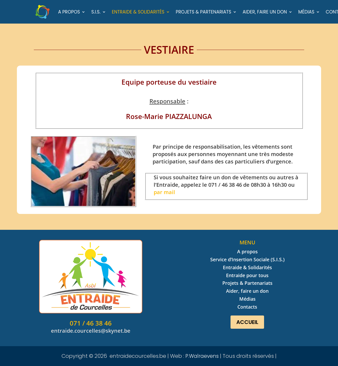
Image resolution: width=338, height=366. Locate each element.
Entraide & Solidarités (138, 12)
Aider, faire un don (265, 12)
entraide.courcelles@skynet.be (90, 330)
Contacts (247, 307)
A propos (69, 12)
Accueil (247, 322)
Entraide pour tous (247, 275)
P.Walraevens (202, 356)
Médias (306, 12)
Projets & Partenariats (203, 12)
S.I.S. (96, 12)
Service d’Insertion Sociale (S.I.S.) (247, 259)
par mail (164, 192)
